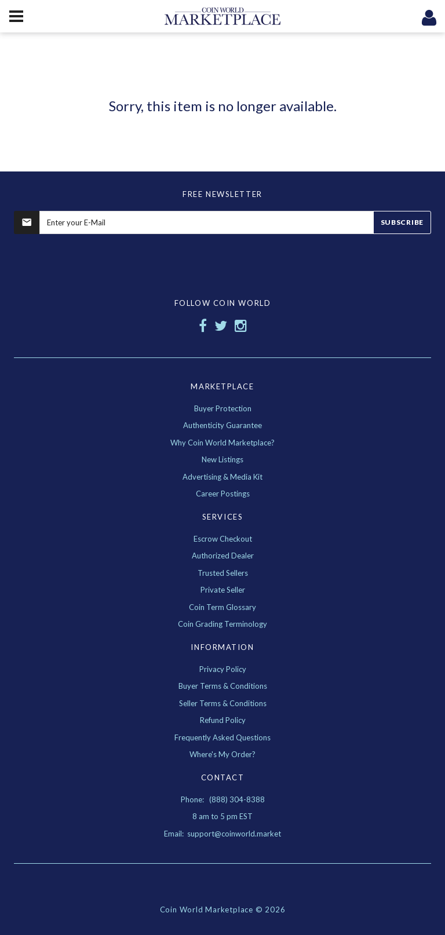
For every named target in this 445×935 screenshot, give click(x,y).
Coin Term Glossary (222, 607)
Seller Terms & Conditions (223, 703)
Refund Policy (223, 720)
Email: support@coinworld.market (222, 833)
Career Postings (223, 493)
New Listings (222, 459)
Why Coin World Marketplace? (222, 442)
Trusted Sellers (223, 573)
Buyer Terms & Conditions (222, 686)
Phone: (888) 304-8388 (223, 799)
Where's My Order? (222, 754)
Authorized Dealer (223, 555)
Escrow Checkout (223, 538)
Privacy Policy (222, 669)
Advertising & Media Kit (222, 476)
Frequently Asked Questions (222, 737)
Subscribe (402, 222)
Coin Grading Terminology (222, 624)
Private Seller (222, 589)
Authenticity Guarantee (222, 425)
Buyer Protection (222, 408)
